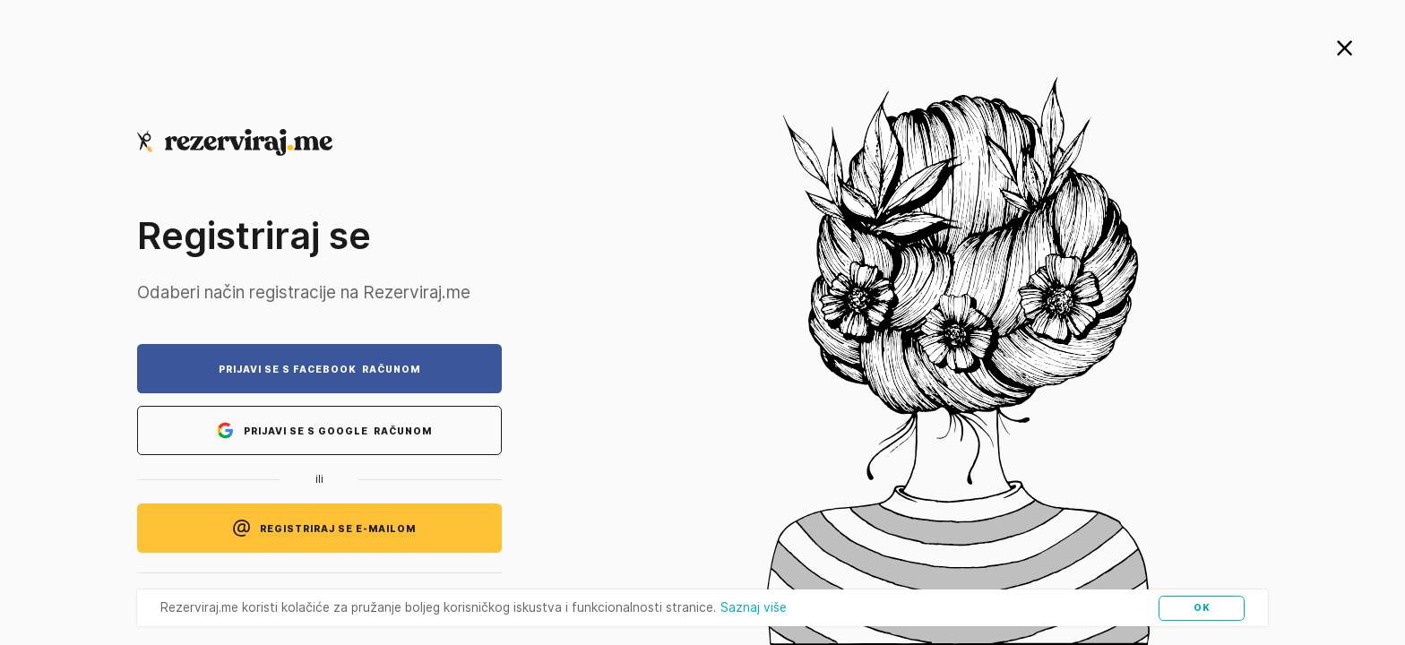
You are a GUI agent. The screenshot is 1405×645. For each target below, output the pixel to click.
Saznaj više (753, 607)
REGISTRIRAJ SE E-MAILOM (319, 528)
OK (1202, 607)
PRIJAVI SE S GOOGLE (319, 430)
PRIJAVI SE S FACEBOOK (319, 369)
